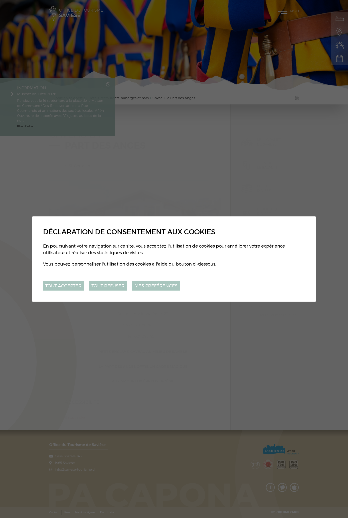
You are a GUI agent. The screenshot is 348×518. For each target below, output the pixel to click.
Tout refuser (108, 285)
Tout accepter (63, 285)
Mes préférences (156, 285)
